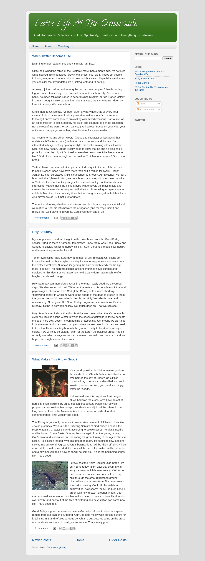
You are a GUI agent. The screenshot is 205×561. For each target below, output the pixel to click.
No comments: (43, 217)
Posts (141, 103)
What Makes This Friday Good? (54, 359)
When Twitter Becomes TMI (52, 56)
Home (35, 46)
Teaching (64, 46)
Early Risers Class (144, 78)
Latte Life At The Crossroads (85, 24)
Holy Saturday (42, 232)
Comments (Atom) (56, 547)
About (48, 46)
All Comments (145, 109)
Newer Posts (41, 540)
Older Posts (118, 540)
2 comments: (42, 528)
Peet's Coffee (142, 82)
